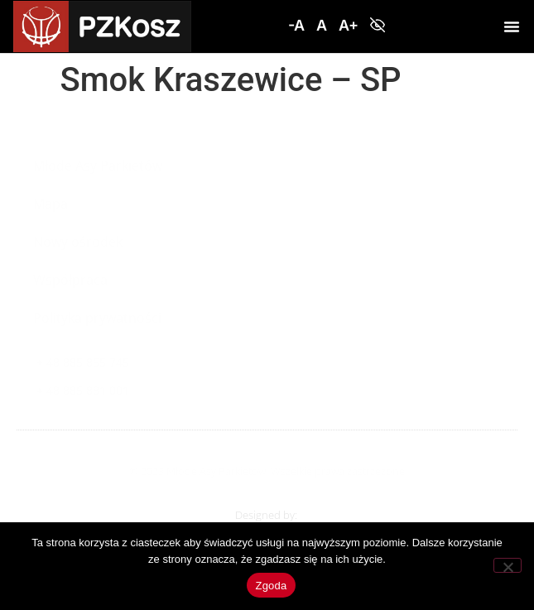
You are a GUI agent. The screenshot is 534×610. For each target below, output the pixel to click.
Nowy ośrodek (78, 242)
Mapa (50, 204)
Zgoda (270, 585)
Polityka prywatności (97, 318)
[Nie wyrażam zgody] (507, 565)
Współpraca (70, 280)
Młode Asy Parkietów (97, 165)
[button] (296, 26)
